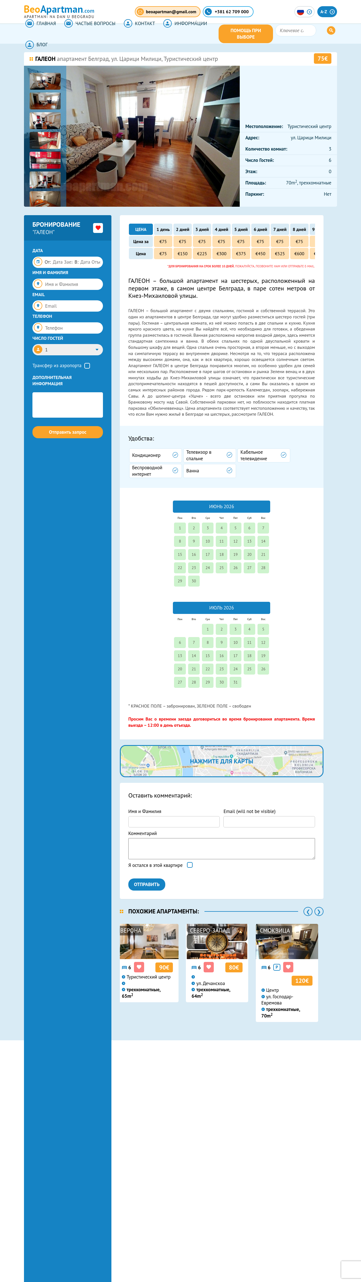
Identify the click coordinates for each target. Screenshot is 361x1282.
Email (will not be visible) (249, 811)
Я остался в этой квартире (155, 865)
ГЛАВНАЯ (39, 34)
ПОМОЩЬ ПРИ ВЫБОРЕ (270, 34)
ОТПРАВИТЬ (147, 884)
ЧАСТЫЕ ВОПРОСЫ (86, 34)
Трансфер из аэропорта (57, 365)
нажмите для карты (221, 761)
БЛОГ (217, 34)
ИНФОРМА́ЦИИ (178, 34)
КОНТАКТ (134, 34)
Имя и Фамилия (144, 811)
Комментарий (142, 833)
